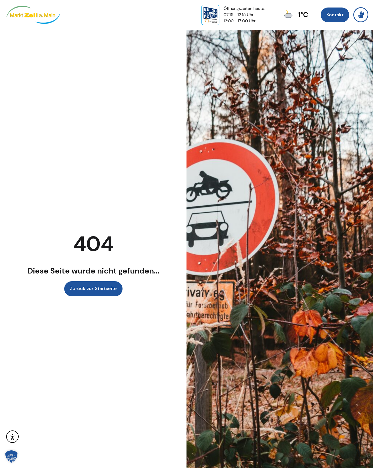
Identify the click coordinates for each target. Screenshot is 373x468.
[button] (11, 456)
